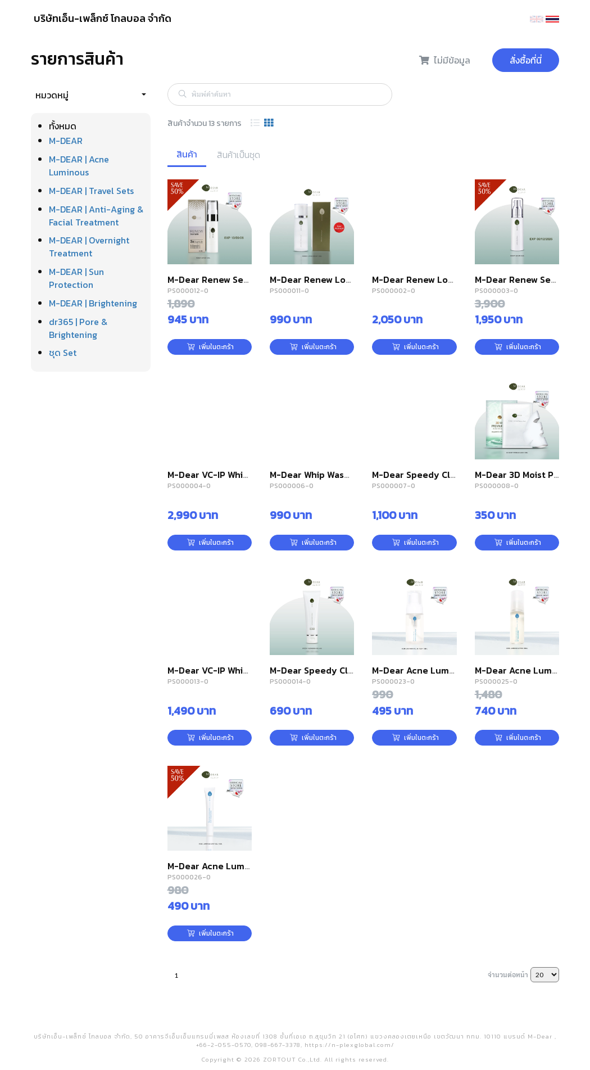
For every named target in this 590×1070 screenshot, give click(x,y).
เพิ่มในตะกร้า (210, 347)
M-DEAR (66, 140)
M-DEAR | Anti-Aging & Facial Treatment (96, 215)
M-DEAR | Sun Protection (76, 278)
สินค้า (186, 154)
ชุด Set (62, 352)
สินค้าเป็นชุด (238, 154)
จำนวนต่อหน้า (508, 974)
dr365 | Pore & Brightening (78, 328)
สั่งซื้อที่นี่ (526, 60)
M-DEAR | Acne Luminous (79, 165)
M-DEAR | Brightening (93, 303)
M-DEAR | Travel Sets (91, 190)
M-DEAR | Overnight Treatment (89, 246)
